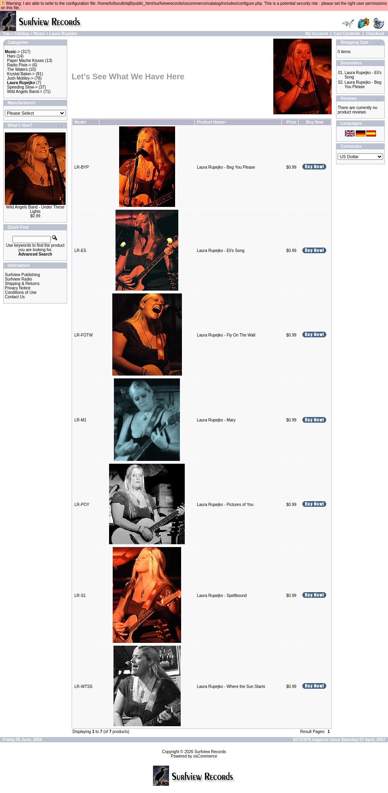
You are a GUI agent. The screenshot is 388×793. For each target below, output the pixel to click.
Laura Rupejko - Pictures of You (225, 504)
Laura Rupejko (63, 33)
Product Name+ (212, 122)
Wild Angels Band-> (25, 91)
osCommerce (205, 756)
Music (39, 33)
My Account (316, 33)
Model (80, 122)
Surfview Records (210, 752)
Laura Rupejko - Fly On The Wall (226, 335)
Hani (11, 56)
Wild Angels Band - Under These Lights (35, 209)
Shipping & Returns (22, 283)
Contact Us (15, 297)
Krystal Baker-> (21, 74)
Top (6, 33)
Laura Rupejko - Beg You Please (226, 167)
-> (12, 52)
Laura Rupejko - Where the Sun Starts (231, 686)
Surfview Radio (18, 279)
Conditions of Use (21, 292)
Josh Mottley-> (20, 78)
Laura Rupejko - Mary (216, 420)
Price (291, 122)
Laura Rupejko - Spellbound (222, 595)
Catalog (21, 33)
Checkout (375, 33)
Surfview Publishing (22, 275)
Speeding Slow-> (22, 87)
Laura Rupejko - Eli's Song (220, 250)
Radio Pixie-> (19, 65)
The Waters (17, 69)
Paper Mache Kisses (25, 60)
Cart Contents (347, 33)
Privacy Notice (18, 288)
